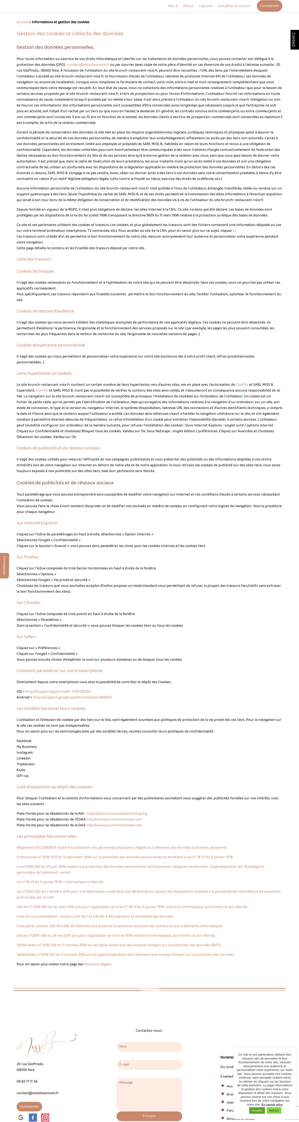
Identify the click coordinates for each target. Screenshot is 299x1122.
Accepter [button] (257, 1110)
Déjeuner (206, 6)
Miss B (173, 6)
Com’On (242, 385)
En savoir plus (272, 1104)
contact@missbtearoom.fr (88, 65)
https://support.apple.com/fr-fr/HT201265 (58, 692)
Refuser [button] (274, 1110)
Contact (293, 40)
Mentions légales (98, 964)
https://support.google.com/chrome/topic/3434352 (72, 697)
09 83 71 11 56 (27, 1081)
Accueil (22, 22)
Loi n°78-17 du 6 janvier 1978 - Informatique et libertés (60, 882)
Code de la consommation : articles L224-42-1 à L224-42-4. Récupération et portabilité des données (95, 916)
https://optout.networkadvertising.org (116, 814)
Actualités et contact (234, 6)
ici (234, 231)
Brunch (188, 6)
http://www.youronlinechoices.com (114, 819)
